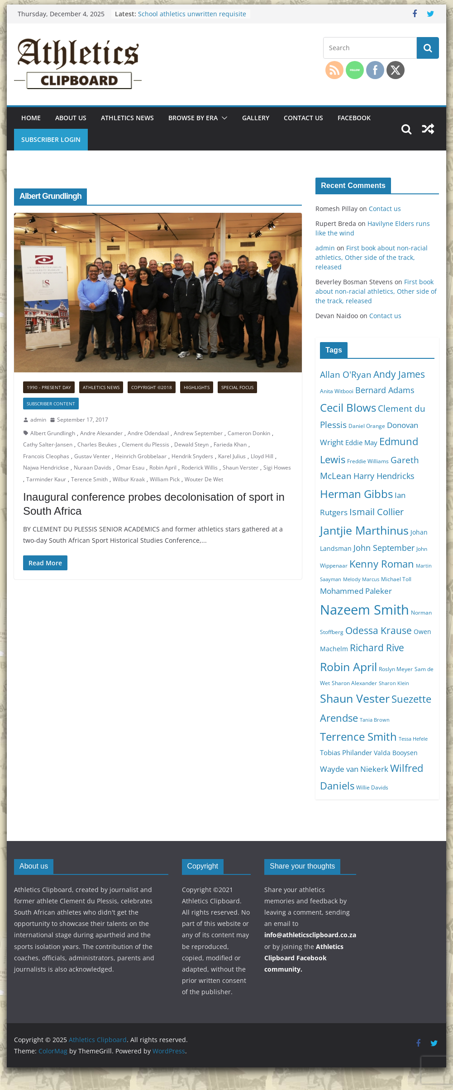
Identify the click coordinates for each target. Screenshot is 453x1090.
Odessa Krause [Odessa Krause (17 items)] (378, 630)
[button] (223, 118)
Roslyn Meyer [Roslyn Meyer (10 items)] (396, 669)
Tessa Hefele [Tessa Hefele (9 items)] (413, 739)
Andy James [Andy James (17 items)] (399, 374)
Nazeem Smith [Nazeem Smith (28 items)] (364, 610)
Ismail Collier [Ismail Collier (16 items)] (376, 512)
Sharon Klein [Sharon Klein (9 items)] (394, 683)
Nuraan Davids (92, 467)
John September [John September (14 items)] (384, 547)
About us (70, 117)
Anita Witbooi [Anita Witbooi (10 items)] (336, 391)
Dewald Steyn (191, 444)
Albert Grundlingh (52, 433)
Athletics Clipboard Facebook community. (303, 957)
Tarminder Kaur (46, 479)
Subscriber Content (51, 403)
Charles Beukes (97, 444)
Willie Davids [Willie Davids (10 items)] (372, 787)
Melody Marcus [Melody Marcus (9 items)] (361, 579)
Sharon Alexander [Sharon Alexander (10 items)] (354, 683)
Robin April (162, 467)
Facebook (354, 117)
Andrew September (198, 433)
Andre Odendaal (148, 433)
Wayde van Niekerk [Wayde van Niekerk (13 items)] (354, 769)
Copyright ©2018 (151, 387)
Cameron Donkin (249, 433)
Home (31, 117)
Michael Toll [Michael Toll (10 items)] (396, 579)
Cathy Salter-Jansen (47, 444)
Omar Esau (130, 467)
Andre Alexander (101, 433)
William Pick (165, 479)
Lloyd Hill (262, 456)
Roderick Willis (199, 467)
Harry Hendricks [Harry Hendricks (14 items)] (384, 475)
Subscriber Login (51, 139)
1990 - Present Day (49, 387)
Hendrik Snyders (192, 456)
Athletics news (127, 117)
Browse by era (193, 117)
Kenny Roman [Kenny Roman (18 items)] (381, 563)
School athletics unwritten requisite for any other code (192, 18)
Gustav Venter (92, 456)
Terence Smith (89, 479)
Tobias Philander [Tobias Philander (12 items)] (346, 752)
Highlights (197, 387)
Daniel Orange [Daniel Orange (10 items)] (366, 426)
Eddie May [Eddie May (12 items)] (361, 442)
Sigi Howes (277, 467)
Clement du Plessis (145, 444)
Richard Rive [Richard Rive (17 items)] (377, 647)
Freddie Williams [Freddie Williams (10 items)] (368, 461)
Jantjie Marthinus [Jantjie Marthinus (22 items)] (364, 530)
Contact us (303, 117)
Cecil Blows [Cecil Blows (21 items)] (348, 407)
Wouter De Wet (204, 479)
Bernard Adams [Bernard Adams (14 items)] (385, 390)
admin (38, 419)
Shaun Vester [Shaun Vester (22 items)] (355, 698)
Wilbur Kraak (129, 479)
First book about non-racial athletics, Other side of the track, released (371, 257)
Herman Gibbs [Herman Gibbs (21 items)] (356, 493)
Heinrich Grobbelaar (141, 456)
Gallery (255, 117)
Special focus (237, 387)
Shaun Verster (240, 467)
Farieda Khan (230, 444)
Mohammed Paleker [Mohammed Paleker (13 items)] (356, 591)
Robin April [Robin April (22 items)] (348, 666)
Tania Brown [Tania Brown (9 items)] (375, 720)
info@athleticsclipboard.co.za (310, 934)
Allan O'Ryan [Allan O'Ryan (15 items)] (346, 375)
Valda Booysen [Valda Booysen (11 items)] (396, 752)
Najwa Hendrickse (46, 467)
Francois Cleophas (46, 456)
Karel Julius (232, 456)
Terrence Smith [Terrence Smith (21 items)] (358, 736)
